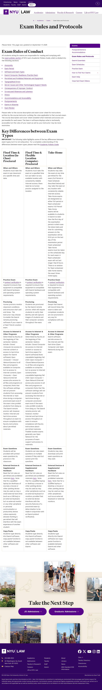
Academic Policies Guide (49, 145)
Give (31, 5)
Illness (7, 95)
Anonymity (9, 65)
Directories (7, 2)
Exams (74, 46)
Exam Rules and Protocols (83, 56)
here (12, 478)
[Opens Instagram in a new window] (94, 651)
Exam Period (9, 69)
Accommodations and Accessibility (18, 98)
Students (7, 5)
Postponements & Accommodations (79, 51)
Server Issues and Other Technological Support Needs (26, 85)
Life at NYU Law (91, 12)
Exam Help (76, 77)
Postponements (11, 101)
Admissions (50, 12)
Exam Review (9, 108)
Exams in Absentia (11, 105)
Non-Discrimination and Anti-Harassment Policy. (75, 683)
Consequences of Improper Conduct (19, 88)
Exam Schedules (78, 65)
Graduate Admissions (65, 611)
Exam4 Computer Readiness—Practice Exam (21, 75)
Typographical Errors (12, 82)
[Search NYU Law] (98, 3)
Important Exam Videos (81, 81)
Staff (19, 5)
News (16, 2)
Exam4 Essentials (78, 61)
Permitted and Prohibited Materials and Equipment (24, 78)
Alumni (24, 5)
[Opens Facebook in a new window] (79, 651)
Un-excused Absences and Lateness (19, 92)
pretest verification (12, 282)
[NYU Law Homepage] (17, 12)
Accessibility (82, 666)
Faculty (13, 5)
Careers (79, 12)
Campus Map (9, 666)
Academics (38, 12)
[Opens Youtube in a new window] (89, 651)
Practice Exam (77, 69)
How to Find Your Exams (81, 73)
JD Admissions (31, 611)
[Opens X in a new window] (84, 651)
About (63, 658)
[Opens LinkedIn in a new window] (98, 651)
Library (30, 2)
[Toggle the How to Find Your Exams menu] (97, 73)
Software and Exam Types (14, 72)
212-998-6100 (9, 658)
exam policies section (13, 58)
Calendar (23, 2)
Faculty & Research (65, 12)
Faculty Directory (84, 660)
